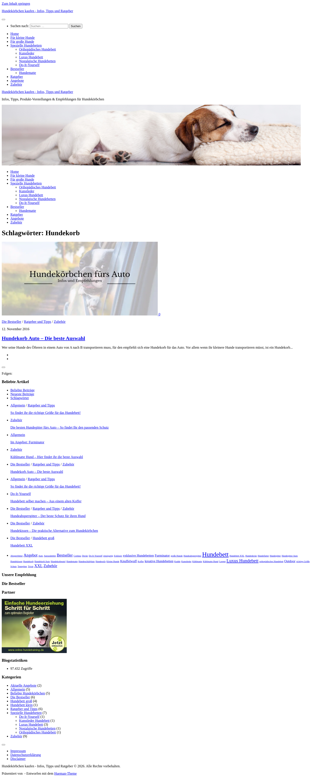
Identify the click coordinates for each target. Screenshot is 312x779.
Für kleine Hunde (22, 37)
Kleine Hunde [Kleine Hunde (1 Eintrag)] (112, 561)
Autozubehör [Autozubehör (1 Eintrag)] (50, 556)
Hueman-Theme (65, 773)
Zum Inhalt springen (16, 3)
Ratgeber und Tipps (37, 321)
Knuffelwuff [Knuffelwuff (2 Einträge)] (128, 561)
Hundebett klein (21, 705)
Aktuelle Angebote (23, 685)
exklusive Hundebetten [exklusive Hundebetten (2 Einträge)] (138, 555)
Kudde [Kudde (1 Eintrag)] (177, 561)
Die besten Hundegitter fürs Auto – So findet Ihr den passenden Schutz (59, 427)
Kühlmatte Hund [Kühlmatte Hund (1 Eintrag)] (210, 561)
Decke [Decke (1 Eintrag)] (85, 556)
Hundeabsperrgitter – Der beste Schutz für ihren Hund (48, 516)
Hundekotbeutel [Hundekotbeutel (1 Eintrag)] (58, 561)
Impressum (18, 751)
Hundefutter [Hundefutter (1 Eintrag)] (263, 556)
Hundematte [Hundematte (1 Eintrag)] (72, 561)
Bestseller (17, 69)
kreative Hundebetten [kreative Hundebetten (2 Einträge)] (159, 561)
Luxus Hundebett (31, 57)
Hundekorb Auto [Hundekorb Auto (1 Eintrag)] (42, 561)
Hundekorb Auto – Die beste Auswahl (43, 338)
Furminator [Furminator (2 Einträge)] (162, 555)
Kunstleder (26, 53)
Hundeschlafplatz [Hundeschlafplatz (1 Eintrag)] (87, 561)
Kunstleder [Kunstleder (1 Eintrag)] (186, 561)
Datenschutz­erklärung (25, 755)
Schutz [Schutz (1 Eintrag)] (13, 566)
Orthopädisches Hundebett (37, 49)
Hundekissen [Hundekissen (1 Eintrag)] (16, 561)
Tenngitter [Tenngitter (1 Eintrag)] (22, 566)
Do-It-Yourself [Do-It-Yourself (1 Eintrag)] (95, 556)
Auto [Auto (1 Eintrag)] (40, 556)
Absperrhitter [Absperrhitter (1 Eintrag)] (16, 556)
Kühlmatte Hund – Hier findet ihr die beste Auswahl (46, 457)
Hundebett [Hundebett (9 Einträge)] (215, 554)
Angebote (17, 80)
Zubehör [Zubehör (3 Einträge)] (50, 565)
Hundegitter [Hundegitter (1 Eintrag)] (275, 556)
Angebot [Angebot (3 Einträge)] (30, 555)
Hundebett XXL (21, 545)
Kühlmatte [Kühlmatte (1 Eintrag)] (197, 561)
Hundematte (27, 73)
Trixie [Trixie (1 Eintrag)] (31, 566)
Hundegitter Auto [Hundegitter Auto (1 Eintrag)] (290, 556)
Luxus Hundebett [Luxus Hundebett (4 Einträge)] (242, 560)
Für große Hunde (22, 41)
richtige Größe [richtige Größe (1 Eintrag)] (303, 561)
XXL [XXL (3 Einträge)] (38, 565)
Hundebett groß (43, 538)
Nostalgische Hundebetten (37, 61)
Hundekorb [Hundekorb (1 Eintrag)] (28, 561)
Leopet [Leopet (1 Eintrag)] (222, 561)
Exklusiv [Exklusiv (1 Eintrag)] (118, 556)
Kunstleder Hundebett (34, 720)
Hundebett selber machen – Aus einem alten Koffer (45, 501)
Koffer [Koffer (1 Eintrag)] (141, 561)
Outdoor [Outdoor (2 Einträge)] (290, 561)
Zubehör (16, 84)
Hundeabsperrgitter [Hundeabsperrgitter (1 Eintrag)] (192, 556)
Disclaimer (18, 759)
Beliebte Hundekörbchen (27, 693)
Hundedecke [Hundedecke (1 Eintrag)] (251, 556)
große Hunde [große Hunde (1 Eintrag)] (177, 556)
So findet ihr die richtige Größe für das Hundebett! (45, 413)
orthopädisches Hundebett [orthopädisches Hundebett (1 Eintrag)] (271, 561)
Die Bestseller (11, 321)
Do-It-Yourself (29, 65)
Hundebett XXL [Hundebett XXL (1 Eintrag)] (236, 556)
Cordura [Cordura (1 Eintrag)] (77, 556)
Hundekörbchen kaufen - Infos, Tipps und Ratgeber (37, 11)
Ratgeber (16, 76)
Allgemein (17, 405)
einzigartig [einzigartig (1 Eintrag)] (108, 556)
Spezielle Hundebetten (26, 45)
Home (14, 34)
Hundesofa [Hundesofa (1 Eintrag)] (101, 561)
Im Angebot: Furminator (27, 442)
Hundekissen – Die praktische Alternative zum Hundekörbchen (54, 530)
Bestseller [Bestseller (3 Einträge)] (65, 555)
